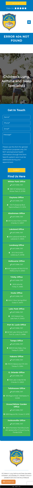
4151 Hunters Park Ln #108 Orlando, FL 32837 (17, 222)
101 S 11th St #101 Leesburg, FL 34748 (17, 254)
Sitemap (5, 475)
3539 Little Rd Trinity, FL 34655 (17, 286)
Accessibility (14, 475)
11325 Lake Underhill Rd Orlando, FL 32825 (17, 381)
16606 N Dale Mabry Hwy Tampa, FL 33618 (17, 349)
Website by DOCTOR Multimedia (16, 478)
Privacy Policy (25, 475)
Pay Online (16, 3)
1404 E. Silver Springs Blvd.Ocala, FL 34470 (17, 301)
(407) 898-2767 (17, 185)
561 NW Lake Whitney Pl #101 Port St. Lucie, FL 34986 (17, 333)
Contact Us (8, 482)
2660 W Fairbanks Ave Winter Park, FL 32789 (17, 190)
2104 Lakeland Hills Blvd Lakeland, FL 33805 (17, 238)
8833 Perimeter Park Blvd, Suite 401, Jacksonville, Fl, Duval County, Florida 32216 (17, 430)
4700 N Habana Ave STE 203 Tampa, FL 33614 (17, 365)
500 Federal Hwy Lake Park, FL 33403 (17, 317)
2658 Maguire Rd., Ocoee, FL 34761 (17, 414)
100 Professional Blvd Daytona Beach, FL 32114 (17, 206)
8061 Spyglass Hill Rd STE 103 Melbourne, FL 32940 (17, 270)
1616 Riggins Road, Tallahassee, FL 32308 (17, 397)
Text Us (16, 486)
